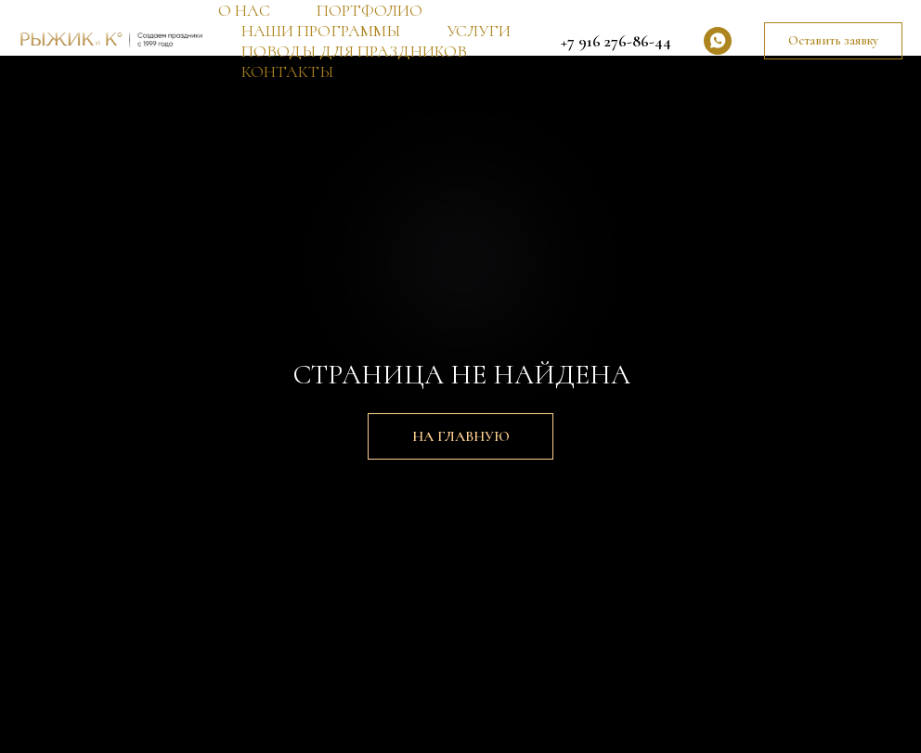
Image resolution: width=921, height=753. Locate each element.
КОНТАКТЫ (287, 71)
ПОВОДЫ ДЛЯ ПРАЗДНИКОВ (354, 51)
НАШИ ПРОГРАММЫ (320, 30)
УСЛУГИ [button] (479, 30)
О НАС (244, 10)
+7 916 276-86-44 (616, 41)
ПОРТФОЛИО (369, 10)
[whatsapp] (718, 41)
